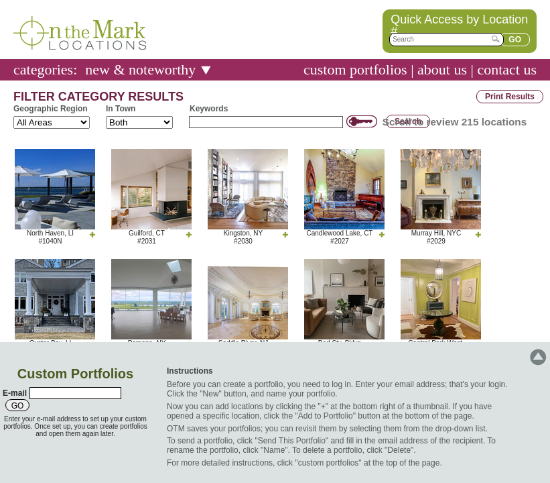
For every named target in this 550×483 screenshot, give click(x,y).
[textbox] (446, 39)
